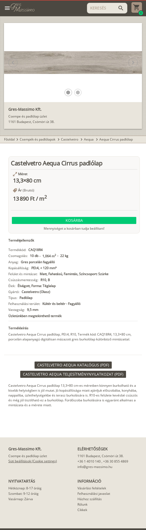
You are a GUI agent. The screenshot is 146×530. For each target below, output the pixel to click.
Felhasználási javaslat (93, 493)
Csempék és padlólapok (38, 139)
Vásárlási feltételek (91, 488)
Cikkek (82, 510)
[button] (68, 92)
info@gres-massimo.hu (94, 466)
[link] (73, 365)
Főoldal (9, 139)
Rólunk (82, 504)
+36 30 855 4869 (115, 461)
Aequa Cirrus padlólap (116, 139)
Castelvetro (70, 139)
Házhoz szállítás (89, 499)
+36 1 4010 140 (89, 461)
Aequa (89, 139)
